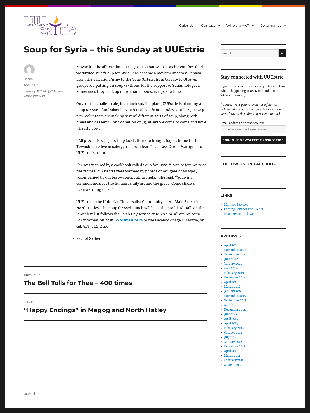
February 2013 (234, 328)
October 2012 (233, 332)
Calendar (187, 25)
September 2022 (235, 254)
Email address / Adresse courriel (243, 123)
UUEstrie (30, 394)
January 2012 (233, 342)
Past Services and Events (241, 214)
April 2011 (231, 351)
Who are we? (237, 25)
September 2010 (235, 365)
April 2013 (231, 323)
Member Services (236, 204)
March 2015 (232, 305)
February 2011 (233, 360)
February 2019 (234, 273)
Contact (208, 25)
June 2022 (231, 259)
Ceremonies (270, 25)
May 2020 (231, 268)
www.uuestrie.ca (129, 220)
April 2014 (231, 319)
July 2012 (230, 337)
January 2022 (233, 264)
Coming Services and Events (243, 209)
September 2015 (235, 300)
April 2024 (231, 245)
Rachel (29, 78)
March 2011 (232, 355)
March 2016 (232, 287)
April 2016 (231, 282)
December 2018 (235, 277)
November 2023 (235, 250)
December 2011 (234, 346)
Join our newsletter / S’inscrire (253, 140)
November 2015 (235, 296)
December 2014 (235, 310)
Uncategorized (34, 95)
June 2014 (231, 314)
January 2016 (233, 291)
